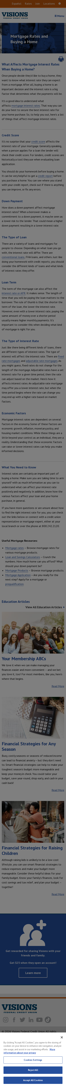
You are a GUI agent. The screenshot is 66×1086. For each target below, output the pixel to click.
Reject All (33, 1081)
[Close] (62, 1049)
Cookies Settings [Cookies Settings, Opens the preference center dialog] (33, 1071)
